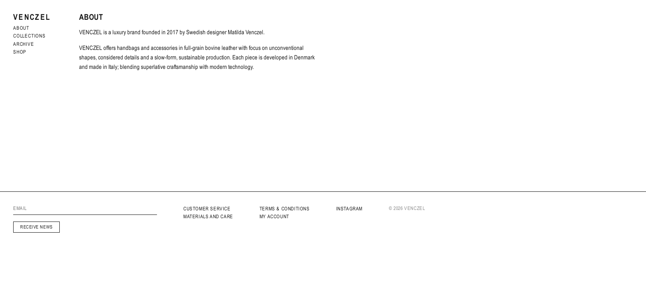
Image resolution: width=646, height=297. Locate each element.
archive (23, 44)
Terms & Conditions (285, 209)
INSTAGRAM (349, 209)
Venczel (32, 17)
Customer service (207, 209)
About (21, 28)
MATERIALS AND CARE (208, 216)
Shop (19, 52)
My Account (274, 216)
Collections (29, 36)
